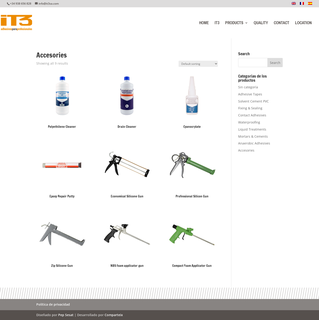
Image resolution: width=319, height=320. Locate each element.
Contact (281, 23)
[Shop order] (198, 64)
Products (234, 23)
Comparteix (114, 315)
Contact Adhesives (252, 115)
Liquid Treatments (252, 129)
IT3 (217, 23)
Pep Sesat (66, 315)
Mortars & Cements (253, 136)
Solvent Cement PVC (253, 101)
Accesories (246, 150)
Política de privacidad (53, 305)
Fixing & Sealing (250, 108)
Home (204, 23)
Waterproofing (249, 122)
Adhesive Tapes (250, 94)
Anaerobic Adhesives (254, 143)
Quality (261, 23)
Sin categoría (248, 87)
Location (303, 23)
